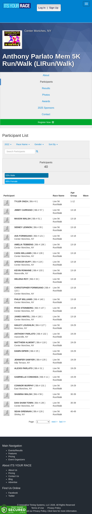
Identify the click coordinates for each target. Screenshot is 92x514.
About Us (12, 470)
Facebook (13, 493)
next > (55, 421)
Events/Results (15, 450)
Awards (46, 101)
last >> (62, 421)
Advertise (12, 482)
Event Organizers (16, 459)
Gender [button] (39, 144)
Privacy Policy (54, 508)
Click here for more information (62, 511)
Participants (46, 81)
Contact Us (13, 476)
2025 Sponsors (46, 108)
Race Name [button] (23, 144)
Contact (46, 114)
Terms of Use (37, 508)
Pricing (11, 456)
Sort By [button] (53, 144)
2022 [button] (8, 144)
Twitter (11, 496)
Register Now (46, 122)
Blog (10, 479)
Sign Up (53, 7)
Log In (42, 7)
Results (46, 88)
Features (12, 453)
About (46, 75)
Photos (46, 95)
